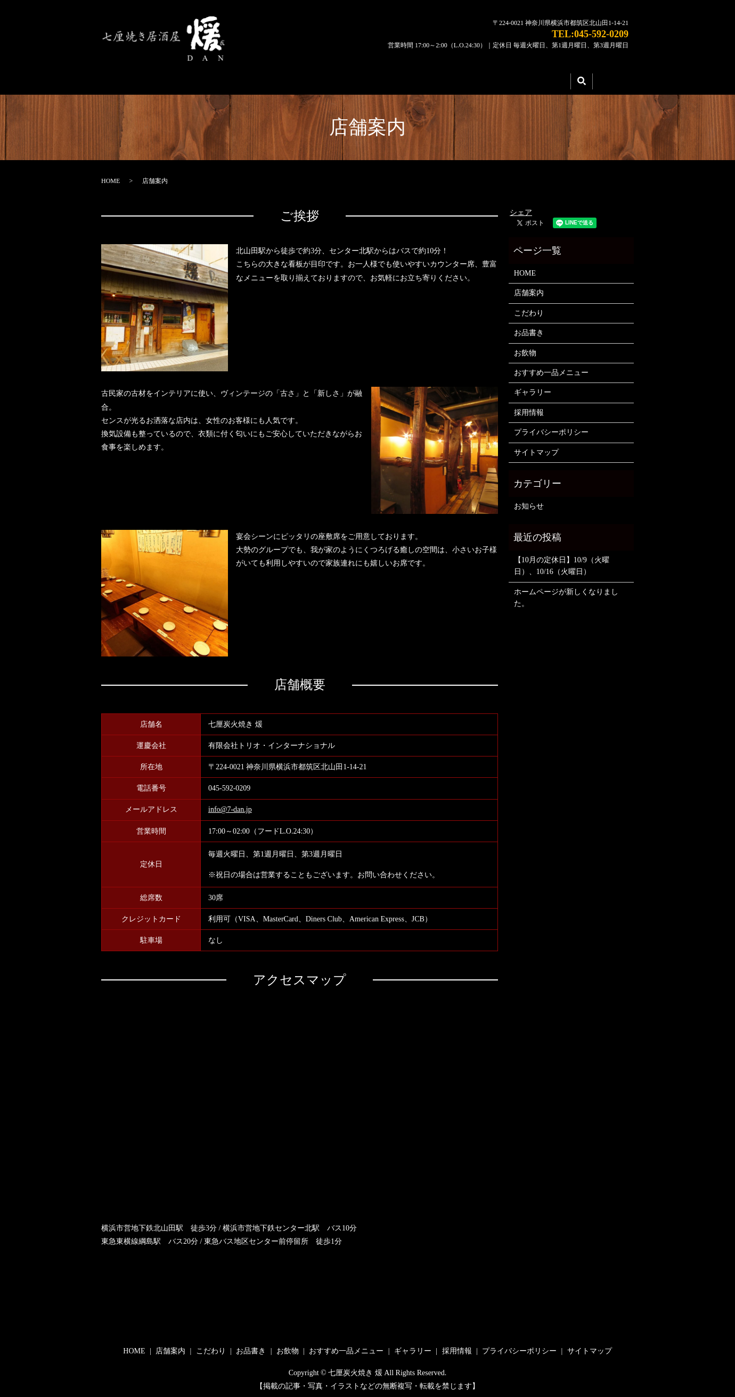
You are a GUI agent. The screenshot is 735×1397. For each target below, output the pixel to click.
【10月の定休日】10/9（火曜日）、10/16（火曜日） (561, 562)
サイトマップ (536, 449)
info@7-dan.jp (230, 806)
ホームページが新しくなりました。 (566, 594)
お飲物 (525, 349)
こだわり (320, 79)
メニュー (392, 79)
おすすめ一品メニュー (551, 369)
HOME (177, 79)
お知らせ (529, 503)
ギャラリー (463, 79)
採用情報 (535, 79)
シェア (521, 209)
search (581, 80)
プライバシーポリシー (551, 429)
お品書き (529, 330)
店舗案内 (249, 79)
